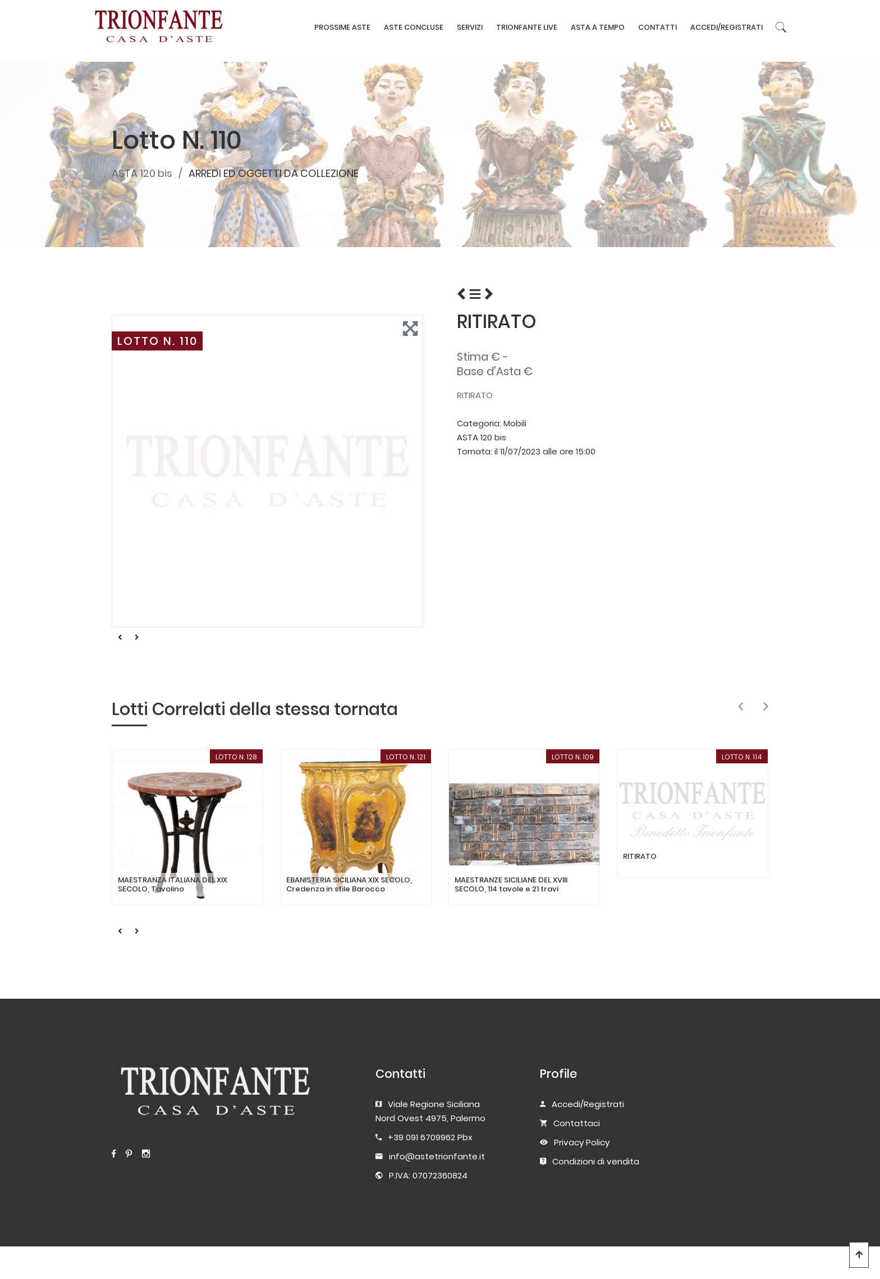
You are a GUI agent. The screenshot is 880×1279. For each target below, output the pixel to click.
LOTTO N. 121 (405, 757)
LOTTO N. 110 (157, 341)
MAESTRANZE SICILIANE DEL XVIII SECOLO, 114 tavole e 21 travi (511, 884)
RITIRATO (640, 856)
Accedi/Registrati (588, 1104)
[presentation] (740, 707)
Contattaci (576, 1123)
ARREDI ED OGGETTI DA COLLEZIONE (274, 173)
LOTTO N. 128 (236, 757)
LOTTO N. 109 (573, 757)
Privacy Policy (581, 1142)
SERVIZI (470, 27)
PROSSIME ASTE (342, 27)
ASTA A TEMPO (598, 27)
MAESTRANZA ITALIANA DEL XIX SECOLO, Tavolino (172, 884)
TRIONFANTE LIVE (526, 27)
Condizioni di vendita (595, 1161)
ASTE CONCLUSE (413, 27)
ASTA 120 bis (142, 173)
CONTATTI (657, 27)
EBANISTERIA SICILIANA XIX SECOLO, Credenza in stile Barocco (349, 884)
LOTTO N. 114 (742, 757)
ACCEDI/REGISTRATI (726, 27)
